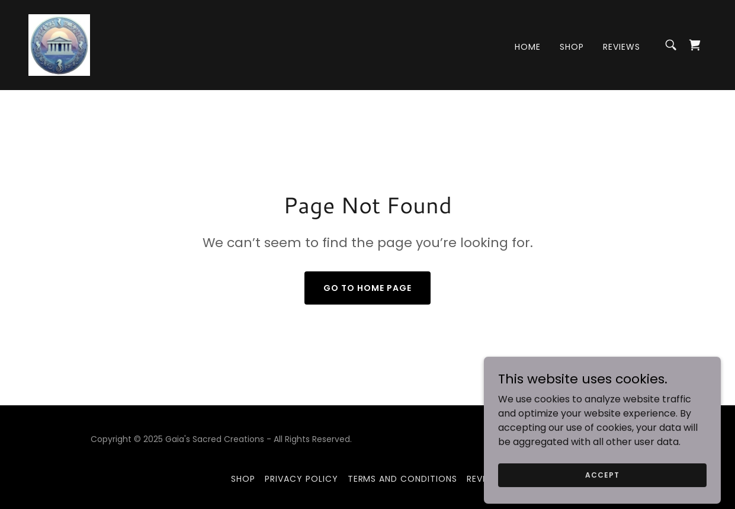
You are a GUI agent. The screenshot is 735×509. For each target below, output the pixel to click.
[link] (59, 44)
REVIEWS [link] (621, 47)
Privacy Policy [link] (301, 479)
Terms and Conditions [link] (403, 479)
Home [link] (528, 47)
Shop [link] (572, 47)
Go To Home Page (367, 288)
